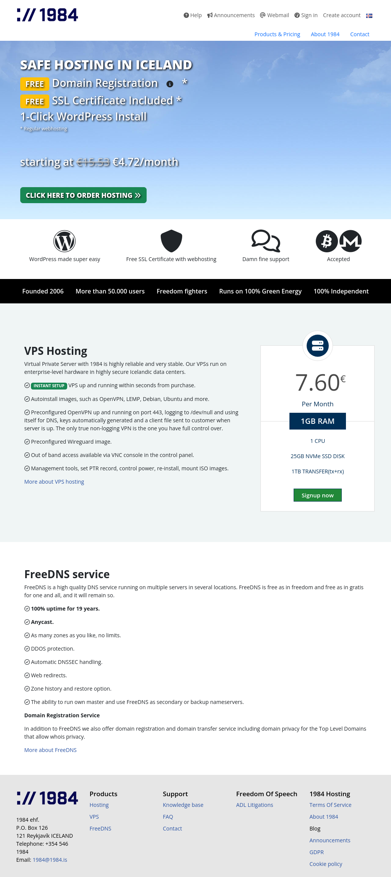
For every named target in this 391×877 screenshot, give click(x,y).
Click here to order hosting (83, 195)
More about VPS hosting (54, 481)
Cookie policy (326, 863)
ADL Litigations (254, 804)
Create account (341, 15)
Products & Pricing (277, 34)
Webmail (274, 15)
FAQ (168, 816)
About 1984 (325, 34)
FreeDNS (100, 828)
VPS (94, 816)
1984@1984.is (49, 859)
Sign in (306, 15)
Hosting (99, 804)
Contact (359, 34)
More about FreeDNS (50, 750)
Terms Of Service (331, 804)
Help (193, 15)
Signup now (318, 495)
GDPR (317, 852)
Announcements (231, 15)
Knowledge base (183, 804)
